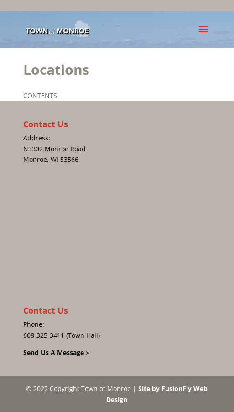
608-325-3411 (43, 335)
